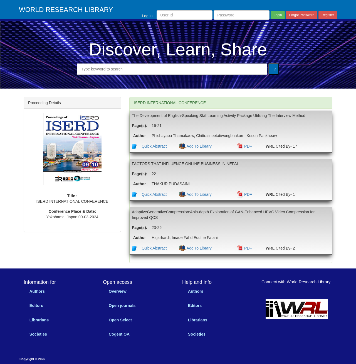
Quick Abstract (154, 146)
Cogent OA (119, 334)
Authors (37, 291)
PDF (248, 146)
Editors (36, 305)
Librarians (39, 320)
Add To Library (199, 146)
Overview (118, 291)
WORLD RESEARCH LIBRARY (66, 9)
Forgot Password (301, 15)
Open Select (120, 320)
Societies (38, 334)
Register (328, 15)
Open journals (122, 305)
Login (278, 15)
